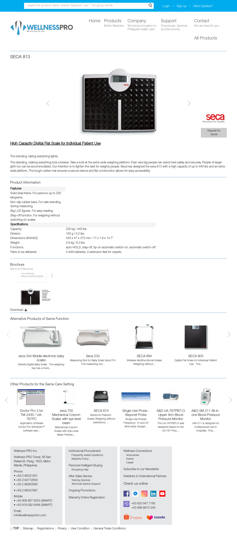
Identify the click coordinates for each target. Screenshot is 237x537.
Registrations (45, 529)
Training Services (80, 480)
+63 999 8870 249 (143, 508)
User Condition (80, 529)
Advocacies (132, 455)
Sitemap (28, 529)
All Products (205, 38)
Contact (207, 23)
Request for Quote (213, 133)
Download (16, 310)
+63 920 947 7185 (143, 503)
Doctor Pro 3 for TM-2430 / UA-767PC (31, 415)
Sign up (181, 6)
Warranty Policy (80, 459)
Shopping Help (80, 470)
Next (189, 103)
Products (114, 23)
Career (129, 463)
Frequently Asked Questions (87, 455)
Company (142, 25)
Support (176, 25)
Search (150, 5)
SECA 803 (195, 356)
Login (166, 6)
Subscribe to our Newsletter (141, 469)
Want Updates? (203, 6)
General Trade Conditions (110, 529)
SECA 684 (144, 356)
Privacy (62, 529)
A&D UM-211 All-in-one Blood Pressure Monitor (205, 415)
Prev (47, 103)
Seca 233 (93, 356)
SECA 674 (101, 411)
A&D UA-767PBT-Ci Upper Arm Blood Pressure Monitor (171, 415)
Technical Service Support (85, 484)
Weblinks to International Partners (144, 476)
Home (94, 21)
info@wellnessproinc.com (30, 515)
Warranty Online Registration (87, 497)
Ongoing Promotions (82, 490)
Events (130, 459)
